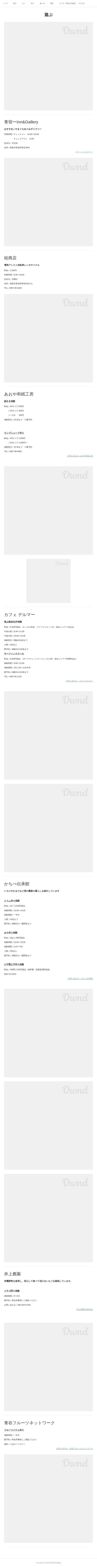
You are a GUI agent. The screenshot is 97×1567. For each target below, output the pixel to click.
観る (15, 3)
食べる (42, 3)
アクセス (81, 3)
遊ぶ (23, 3)
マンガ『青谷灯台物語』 (67, 3)
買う (32, 3)
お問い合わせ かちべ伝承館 (80, 978)
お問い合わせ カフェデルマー (79, 681)
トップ (5, 3)
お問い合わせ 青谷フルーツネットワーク (74, 1448)
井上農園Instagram (85, 1309)
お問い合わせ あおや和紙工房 (80, 456)
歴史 (52, 3)
